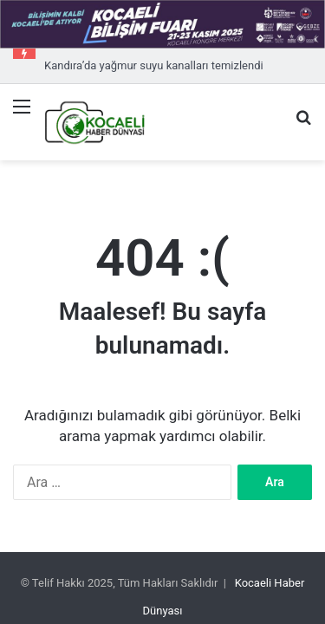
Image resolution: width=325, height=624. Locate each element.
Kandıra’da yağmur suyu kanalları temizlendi (153, 65)
